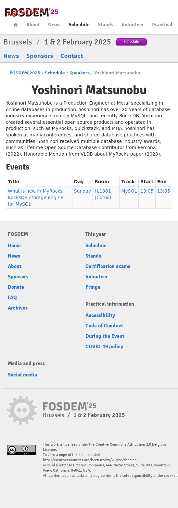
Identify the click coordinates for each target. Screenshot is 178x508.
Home (15, 24)
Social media (22, 375)
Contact (71, 56)
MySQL (129, 191)
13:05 (146, 191)
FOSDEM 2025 (24, 73)
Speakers (80, 73)
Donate (16, 287)
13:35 (163, 191)
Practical (162, 24)
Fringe (92, 287)
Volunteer (132, 24)
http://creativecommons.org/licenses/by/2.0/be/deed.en (90, 460)
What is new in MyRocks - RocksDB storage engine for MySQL (37, 197)
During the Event (104, 336)
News (54, 24)
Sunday (82, 191)
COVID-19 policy (104, 346)
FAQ (12, 297)
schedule (131, 41)
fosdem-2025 (31, 12)
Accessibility (100, 315)
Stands (105, 24)
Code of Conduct (104, 326)
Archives (18, 308)
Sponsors (39, 56)
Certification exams (107, 266)
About (33, 24)
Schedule (79, 24)
